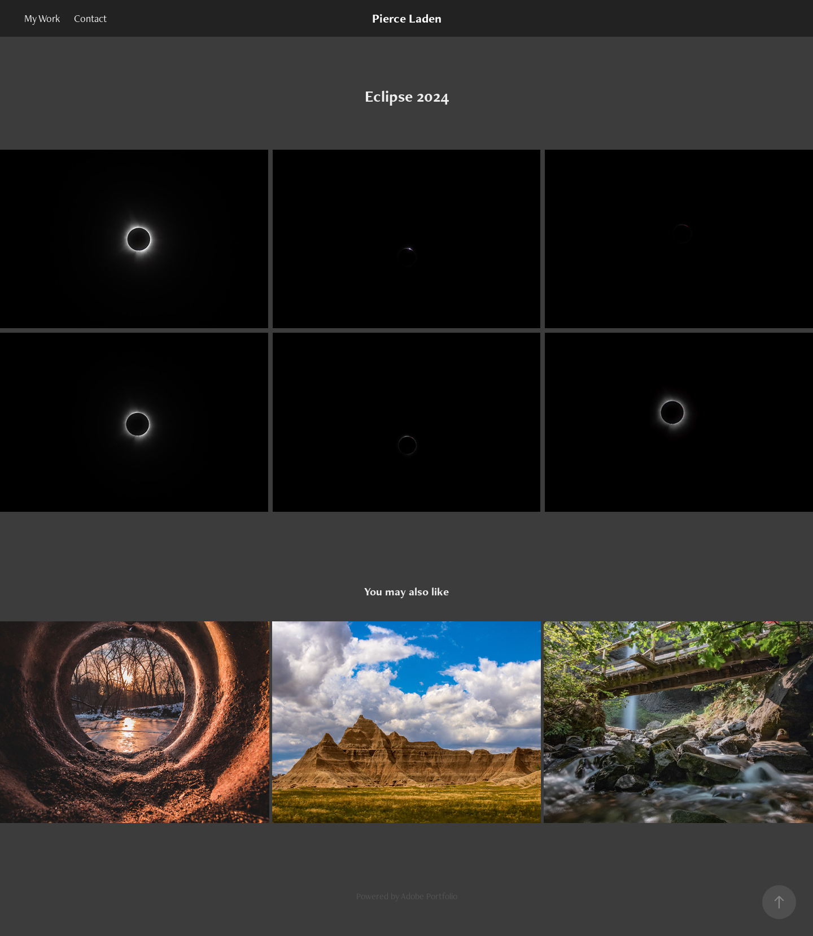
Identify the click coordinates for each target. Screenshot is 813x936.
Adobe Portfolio (429, 896)
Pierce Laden (407, 18)
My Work (42, 18)
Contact (90, 18)
